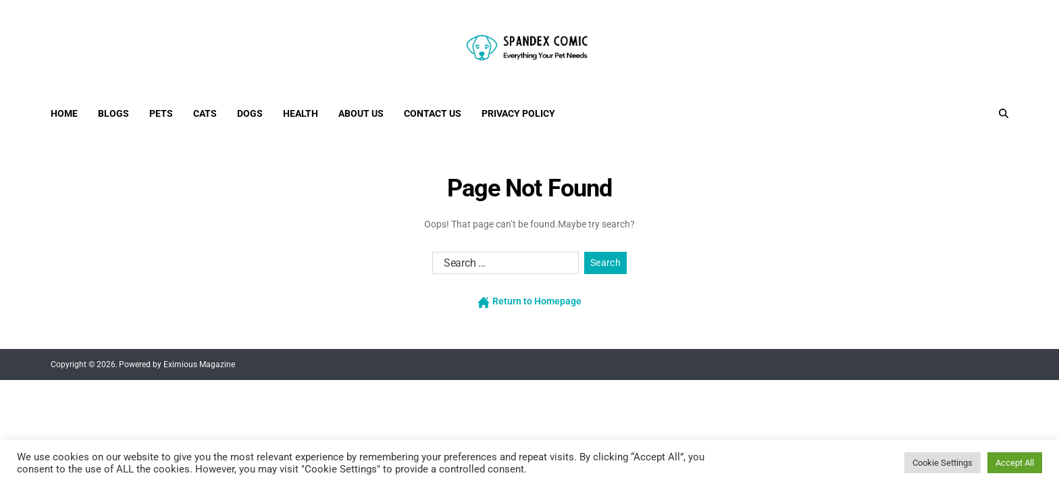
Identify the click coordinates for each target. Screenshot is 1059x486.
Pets (161, 113)
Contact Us (432, 113)
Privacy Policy (518, 113)
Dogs (250, 113)
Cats (205, 113)
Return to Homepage (529, 302)
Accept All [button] (1015, 463)
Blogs (113, 113)
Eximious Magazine (199, 364)
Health (300, 113)
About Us (361, 113)
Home (64, 113)
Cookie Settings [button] (942, 463)
